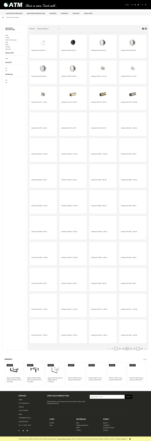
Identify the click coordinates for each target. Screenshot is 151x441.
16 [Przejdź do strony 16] (130, 349)
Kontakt (51, 423)
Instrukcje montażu (108, 427)
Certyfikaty (106, 425)
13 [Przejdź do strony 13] (119, 349)
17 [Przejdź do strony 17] (134, 349)
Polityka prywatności (82, 425)
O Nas (127, 5)
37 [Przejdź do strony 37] (141, 349)
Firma (51, 425)
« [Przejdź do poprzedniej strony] (108, 349)
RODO (78, 427)
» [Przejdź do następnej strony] (145, 349)
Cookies (78, 430)
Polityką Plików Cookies (64, 439)
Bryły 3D (105, 423)
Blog (77, 423)
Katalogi (105, 430)
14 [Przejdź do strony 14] (123, 349)
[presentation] (144, 359)
